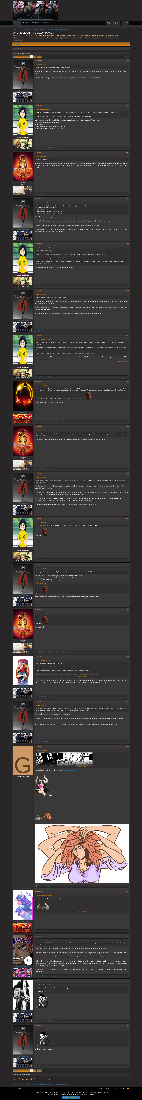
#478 (126, 935)
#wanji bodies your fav (72, 35)
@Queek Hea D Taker (71, 770)
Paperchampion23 (23, 965)
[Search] (125, 23)
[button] (30, 23)
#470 (126, 473)
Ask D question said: (43, 109)
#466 (126, 290)
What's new (36, 23)
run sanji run (117, 38)
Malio (24, 1011)
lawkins (110, 38)
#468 (126, 382)
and (44, 194)
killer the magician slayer (56, 38)
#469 (126, 427)
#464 (126, 199)
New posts (16, 26)
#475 (126, 701)
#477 (126, 890)
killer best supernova (19, 38)
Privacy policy (118, 1088)
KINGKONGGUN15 (19, 35)
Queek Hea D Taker (23, 920)
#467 (126, 335)
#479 (126, 981)
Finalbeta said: (41, 522)
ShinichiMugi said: (42, 939)
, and (48, 147)
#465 (126, 244)
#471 (126, 518)
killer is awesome (30, 38)
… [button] (22, 57)
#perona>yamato (60, 35)
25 (34, 57)
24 (31, 57)
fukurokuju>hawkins (85, 35)
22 (25, 57)
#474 (126, 656)
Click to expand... (82, 676)
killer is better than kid (42, 38)
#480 (126, 1026)
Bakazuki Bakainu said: (44, 894)
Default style (17, 1088)
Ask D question (23, 91)
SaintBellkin (24, 412)
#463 (126, 152)
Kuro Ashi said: (41, 750)
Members (47, 23)
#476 (126, 746)
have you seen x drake (98, 35)
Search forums (24, 26)
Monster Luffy (24, 687)
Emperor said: (41, 705)
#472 (126, 565)
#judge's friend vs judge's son (46, 35)
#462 (126, 105)
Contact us (99, 1088)
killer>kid (86, 38)
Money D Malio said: (43, 1029)
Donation (26, 23)
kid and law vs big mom (112, 35)
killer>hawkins (78, 38)
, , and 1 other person (52, 651)
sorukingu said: (41, 386)
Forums (17, 23)
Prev (15, 57)
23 (28, 57)
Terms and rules (108, 1088)
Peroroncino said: (42, 64)
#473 (126, 610)
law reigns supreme (96, 38)
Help (124, 1088)
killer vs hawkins (69, 38)
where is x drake (18, 40)
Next (38, 57)
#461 (126, 61)
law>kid (104, 38)
